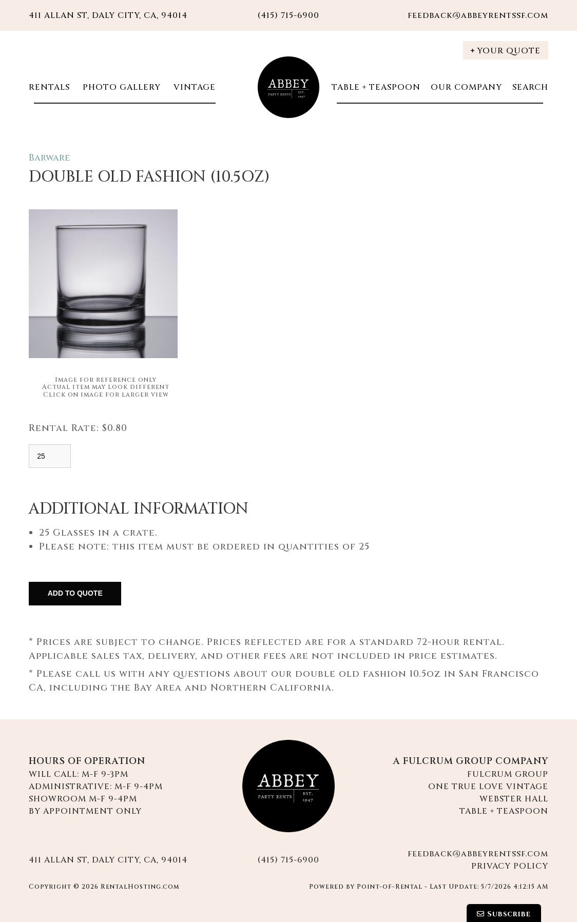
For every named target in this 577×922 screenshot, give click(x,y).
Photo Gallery (120, 87)
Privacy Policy (509, 866)
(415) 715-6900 (288, 860)
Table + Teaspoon (376, 87)
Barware (49, 157)
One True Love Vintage (488, 786)
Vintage (193, 87)
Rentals (49, 87)
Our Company (466, 87)
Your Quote (506, 50)
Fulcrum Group (507, 774)
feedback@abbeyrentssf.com (478, 15)
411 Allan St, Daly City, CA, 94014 (108, 15)
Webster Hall (513, 799)
